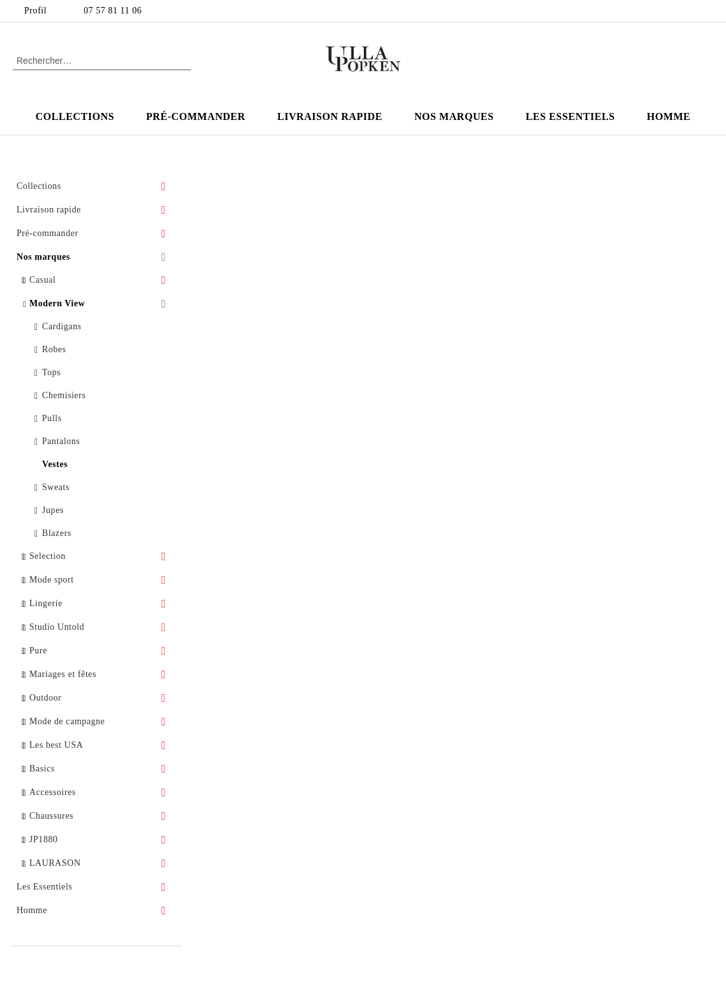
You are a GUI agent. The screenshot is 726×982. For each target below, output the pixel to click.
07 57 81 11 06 (112, 10)
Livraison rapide (329, 116)
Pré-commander (195, 116)
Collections (75, 116)
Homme (669, 116)
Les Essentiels (570, 116)
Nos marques (454, 116)
